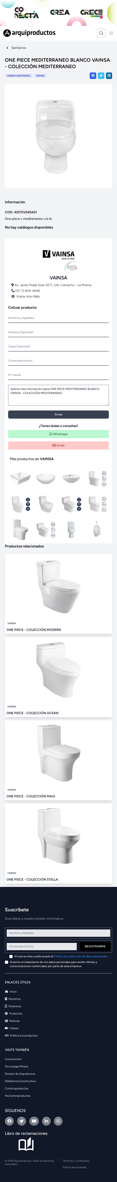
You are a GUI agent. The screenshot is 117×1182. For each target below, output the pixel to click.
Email (58, 445)
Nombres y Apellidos (21, 318)
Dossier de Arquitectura (20, 1074)
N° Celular (14, 375)
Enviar (58, 414)
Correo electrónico (20, 360)
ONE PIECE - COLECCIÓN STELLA (32, 879)
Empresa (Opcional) (20, 332)
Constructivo (13, 1059)
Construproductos (16, 1088)
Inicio (10, 991)
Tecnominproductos (18, 1096)
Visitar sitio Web (25, 296)
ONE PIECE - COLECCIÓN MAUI (31, 796)
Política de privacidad (74, 1167)
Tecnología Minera (16, 1066)
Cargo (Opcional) (19, 346)
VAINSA (40, 75)
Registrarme (95, 946)
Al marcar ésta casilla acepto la (61, 956)
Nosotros (13, 999)
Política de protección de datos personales (81, 956)
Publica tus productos (21, 1035)
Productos (13, 1013)
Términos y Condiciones (76, 1160)
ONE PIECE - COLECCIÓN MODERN (34, 630)
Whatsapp (58, 434)
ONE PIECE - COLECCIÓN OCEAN (32, 713)
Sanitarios (18, 48)
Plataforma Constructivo (20, 1081)
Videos (12, 1028)
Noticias (12, 1021)
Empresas (13, 1006)
